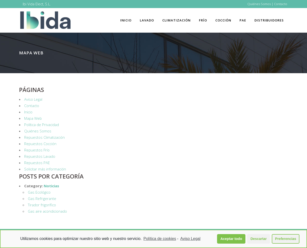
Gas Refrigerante (42, 198)
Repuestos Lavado (39, 156)
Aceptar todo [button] (231, 239)
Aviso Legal (33, 99)
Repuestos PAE (37, 162)
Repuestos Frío (37, 150)
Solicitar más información (45, 169)
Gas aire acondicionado (47, 211)
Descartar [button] (259, 239)
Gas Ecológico (39, 192)
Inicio (28, 111)
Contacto (280, 4)
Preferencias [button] (285, 239)
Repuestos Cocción (40, 143)
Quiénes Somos (259, 4)
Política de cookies (159, 239)
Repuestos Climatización (44, 137)
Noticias (51, 185)
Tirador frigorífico (42, 204)
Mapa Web (33, 118)
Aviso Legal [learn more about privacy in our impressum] (190, 239)
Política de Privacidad (41, 124)
